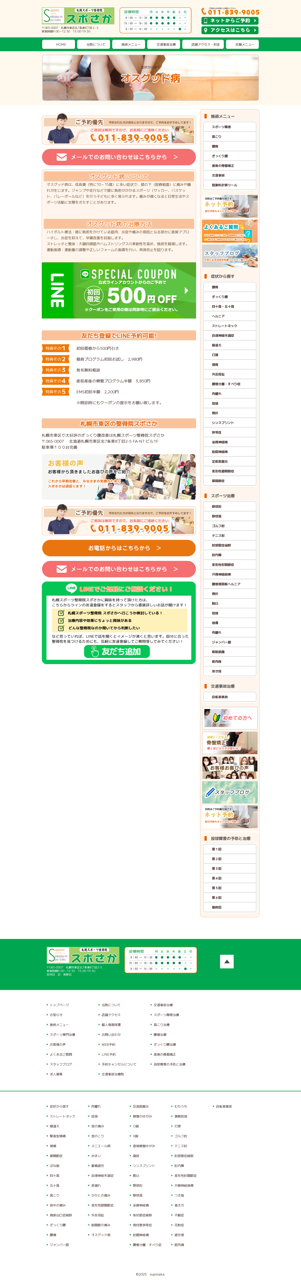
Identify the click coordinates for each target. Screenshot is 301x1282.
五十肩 (54, 1185)
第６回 (216, 897)
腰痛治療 (160, 1034)
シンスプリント (223, 422)
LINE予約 (109, 1054)
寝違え (216, 345)
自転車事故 (220, 696)
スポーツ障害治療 (166, 1014)
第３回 (216, 868)
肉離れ (216, 393)
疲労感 (179, 1234)
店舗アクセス (111, 1014)
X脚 (135, 1136)
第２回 (216, 858)
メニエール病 (100, 1145)
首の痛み (97, 1126)
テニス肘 (218, 535)
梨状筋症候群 (142, 1215)
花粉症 (179, 1224)
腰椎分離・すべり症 (226, 383)
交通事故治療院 (113, 1074)
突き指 (216, 671)
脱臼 (215, 603)
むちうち (181, 1106)
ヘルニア (218, 316)
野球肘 (216, 506)
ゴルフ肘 (218, 525)
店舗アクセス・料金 (205, 44)
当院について (95, 44)
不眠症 (179, 1215)
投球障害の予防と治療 (169, 1064)
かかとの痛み (100, 1195)
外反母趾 (218, 374)
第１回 (216, 849)
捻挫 (215, 403)
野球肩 (216, 516)
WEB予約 (108, 1044)
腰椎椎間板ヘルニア (226, 583)
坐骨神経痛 (220, 442)
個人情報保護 (111, 1024)
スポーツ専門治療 (62, 1034)
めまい (96, 1155)
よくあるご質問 (61, 1054)
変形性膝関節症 (223, 471)
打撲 (215, 354)
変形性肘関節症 (223, 564)
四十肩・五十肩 (223, 306)
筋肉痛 (216, 661)
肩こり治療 (162, 1024)
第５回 (216, 887)
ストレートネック (224, 325)
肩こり (216, 136)
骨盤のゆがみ (142, 1116)
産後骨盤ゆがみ (144, 1145)
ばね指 (54, 1165)
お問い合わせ (111, 1034)
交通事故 (218, 175)
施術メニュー (131, 44)
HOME (61, 44)
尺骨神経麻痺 (221, 574)
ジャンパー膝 (221, 642)
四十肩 (54, 1175)
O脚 (136, 1126)
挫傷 (215, 622)
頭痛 (215, 364)
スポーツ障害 (221, 126)
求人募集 (56, 1074)
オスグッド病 (100, 1234)
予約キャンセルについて (119, 1064)
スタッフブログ (61, 1064)
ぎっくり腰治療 (165, 1044)
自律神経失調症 (223, 335)
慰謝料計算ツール (224, 184)
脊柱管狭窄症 (142, 1224)
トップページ (59, 1004)
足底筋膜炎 (220, 461)
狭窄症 (216, 432)
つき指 (179, 1195)
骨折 (215, 412)
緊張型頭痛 (58, 1136)
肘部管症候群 (221, 545)
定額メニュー (244, 44)
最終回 (216, 907)
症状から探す (59, 1106)
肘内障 (216, 554)
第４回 (216, 878)
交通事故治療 (166, 44)
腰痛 (215, 146)
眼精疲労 (97, 1165)
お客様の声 (58, 1044)
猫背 (136, 1155)
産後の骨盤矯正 (223, 165)
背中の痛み (58, 1205)
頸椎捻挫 (181, 1116)
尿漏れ (96, 1185)
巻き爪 (179, 1205)
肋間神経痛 (220, 451)
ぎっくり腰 (220, 155)
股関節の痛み (100, 1224)
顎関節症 (218, 480)
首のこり (97, 1136)
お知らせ (56, 1014)
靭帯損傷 (218, 651)
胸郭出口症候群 (61, 1215)
